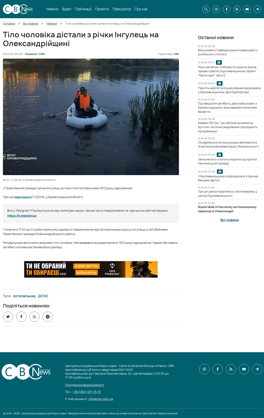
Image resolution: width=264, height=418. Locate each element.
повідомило (23, 197)
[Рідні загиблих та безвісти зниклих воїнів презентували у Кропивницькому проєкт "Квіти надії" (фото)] (227, 71)
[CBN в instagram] (216, 9)
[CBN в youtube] (247, 9)
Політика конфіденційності (84, 385)
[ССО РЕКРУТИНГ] (91, 269)
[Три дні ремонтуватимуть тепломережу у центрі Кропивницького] (227, 193)
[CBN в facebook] (226, 9)
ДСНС (43, 296)
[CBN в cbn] (237, 9)
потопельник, (24, 296)
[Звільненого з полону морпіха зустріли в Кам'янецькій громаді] (227, 161)
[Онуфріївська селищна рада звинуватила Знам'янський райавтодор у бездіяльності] (228, 144)
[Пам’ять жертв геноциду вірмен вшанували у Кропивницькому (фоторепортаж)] (229, 90)
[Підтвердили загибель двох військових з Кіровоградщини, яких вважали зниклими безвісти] (227, 107)
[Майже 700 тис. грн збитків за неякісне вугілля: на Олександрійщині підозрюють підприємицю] (228, 127)
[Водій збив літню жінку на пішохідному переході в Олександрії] (227, 209)
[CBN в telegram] (257, 9)
